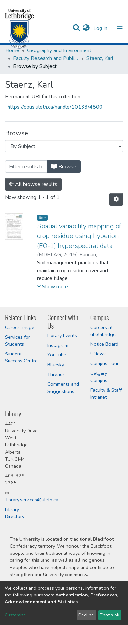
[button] (86, 28)
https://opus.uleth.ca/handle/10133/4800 (55, 107)
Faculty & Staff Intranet (106, 393)
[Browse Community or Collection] (64, 146)
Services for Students (17, 341)
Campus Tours (105, 363)
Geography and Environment (59, 50)
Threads (56, 374)
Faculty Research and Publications (46, 58)
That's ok (109, 615)
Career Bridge (19, 327)
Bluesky (55, 364)
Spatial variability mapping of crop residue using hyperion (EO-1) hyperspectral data (79, 236)
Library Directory (14, 513)
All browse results (33, 184)
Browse (63, 166)
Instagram (57, 345)
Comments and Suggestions (63, 387)
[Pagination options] (116, 199)
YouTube (56, 355)
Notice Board (104, 344)
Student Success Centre (21, 357)
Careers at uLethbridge (103, 331)
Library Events (62, 335)
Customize (15, 615)
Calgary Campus (98, 377)
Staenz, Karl (99, 58)
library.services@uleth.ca (32, 499)
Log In (101, 28)
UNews (98, 354)
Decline (86, 615)
